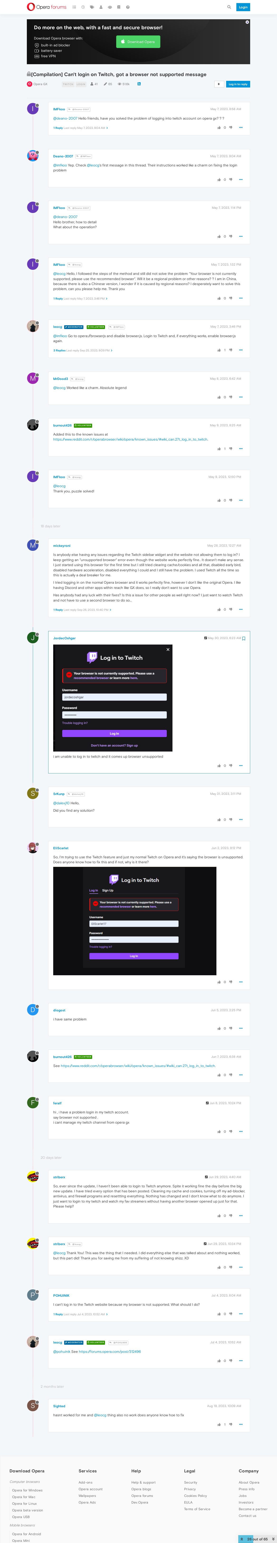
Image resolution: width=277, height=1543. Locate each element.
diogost (59, 1010)
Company (249, 1470)
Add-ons (85, 1482)
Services (88, 1470)
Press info (246, 1489)
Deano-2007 (63, 156)
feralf (57, 1103)
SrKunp (59, 794)
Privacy (190, 1489)
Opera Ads (87, 1502)
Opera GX (40, 84)
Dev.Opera (139, 1502)
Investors (246, 1502)
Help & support (143, 1482)
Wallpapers (87, 1496)
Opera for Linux (24, 1503)
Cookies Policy (195, 1496)
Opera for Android (26, 1534)
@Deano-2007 (78, 109)
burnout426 (62, 425)
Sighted (59, 1406)
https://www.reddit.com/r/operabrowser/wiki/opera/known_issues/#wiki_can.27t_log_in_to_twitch (130, 439)
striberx (59, 1177)
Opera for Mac (23, 1497)
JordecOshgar (64, 638)
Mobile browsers (22, 1525)
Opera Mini (21, 1541)
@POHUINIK (118, 1343)
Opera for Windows (27, 1490)
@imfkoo (60, 165)
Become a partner (253, 1509)
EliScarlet (60, 848)
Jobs (243, 1496)
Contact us (247, 1516)
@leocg (93, 165)
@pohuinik (61, 1351)
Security (190, 1482)
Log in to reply (238, 84)
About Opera (249, 1482)
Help (136, 1470)
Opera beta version (27, 1510)
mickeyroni (62, 546)
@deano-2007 (65, 118)
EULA (188, 1502)
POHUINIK (61, 1295)
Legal (190, 1470)
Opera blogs (141, 1489)
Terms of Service (197, 1509)
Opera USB (21, 1517)
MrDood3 (60, 379)
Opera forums (142, 1496)
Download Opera (141, 42)
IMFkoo (59, 109)
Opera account (91, 1489)
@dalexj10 (76, 794)
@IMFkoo (83, 156)
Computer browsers (25, 1482)
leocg (57, 327)
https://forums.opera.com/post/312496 (110, 1351)
